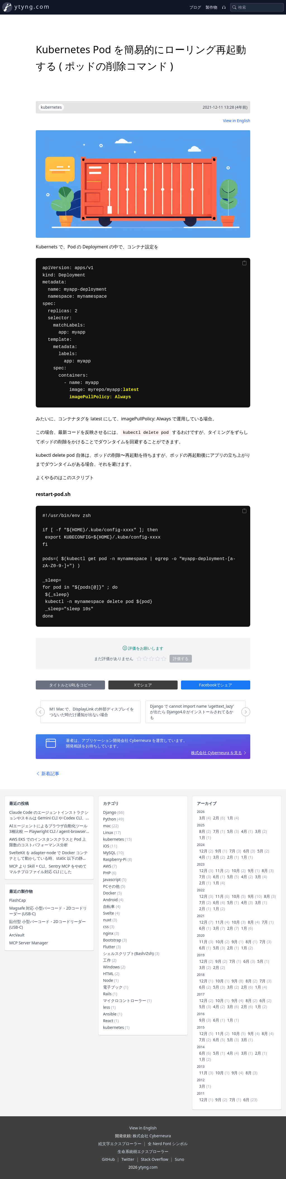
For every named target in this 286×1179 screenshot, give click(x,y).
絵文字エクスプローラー (119, 1143)
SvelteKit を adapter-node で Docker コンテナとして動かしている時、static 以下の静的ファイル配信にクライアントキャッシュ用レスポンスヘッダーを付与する (48, 855)
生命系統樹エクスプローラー (143, 1151)
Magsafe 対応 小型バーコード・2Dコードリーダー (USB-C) (48, 910)
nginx (108, 933)
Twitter (127, 1159)
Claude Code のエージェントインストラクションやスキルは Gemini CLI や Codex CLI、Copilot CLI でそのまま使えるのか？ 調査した (48, 815)
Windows (111, 967)
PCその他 (111, 886)
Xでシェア (143, 685)
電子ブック (113, 987)
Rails (107, 993)
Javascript (112, 879)
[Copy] (244, 263)
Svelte (108, 913)
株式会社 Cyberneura (152, 1135)
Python (109, 819)
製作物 (211, 7)
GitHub (108, 1159)
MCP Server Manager (28, 942)
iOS (106, 846)
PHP (107, 872)
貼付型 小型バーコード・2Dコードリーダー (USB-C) (47, 924)
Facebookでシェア (215, 685)
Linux (108, 832)
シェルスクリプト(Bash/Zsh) (128, 953)
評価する (181, 658)
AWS (107, 866)
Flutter (109, 946)
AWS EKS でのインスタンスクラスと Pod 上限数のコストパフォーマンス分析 (47, 842)
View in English (236, 120)
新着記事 (47, 773)
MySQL (109, 852)
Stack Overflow (154, 1159)
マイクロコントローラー (124, 1000)
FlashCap (17, 900)
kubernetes (113, 839)
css (106, 926)
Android (110, 899)
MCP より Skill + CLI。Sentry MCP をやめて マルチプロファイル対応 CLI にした (48, 868)
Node (108, 980)
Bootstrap (112, 940)
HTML (108, 973)
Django (109, 812)
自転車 (109, 906)
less (106, 1007)
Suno (179, 1159)
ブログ (195, 7)
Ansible (109, 1014)
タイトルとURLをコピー (70, 685)
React (108, 1020)
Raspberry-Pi (115, 859)
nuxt (107, 919)
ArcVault (16, 935)
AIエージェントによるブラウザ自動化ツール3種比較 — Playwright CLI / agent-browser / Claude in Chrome (48, 828)
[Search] (234, 7)
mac (107, 825)
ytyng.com (32, 6)
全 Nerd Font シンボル (168, 1143)
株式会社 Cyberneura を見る (216, 752)
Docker (109, 893)
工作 (107, 960)
